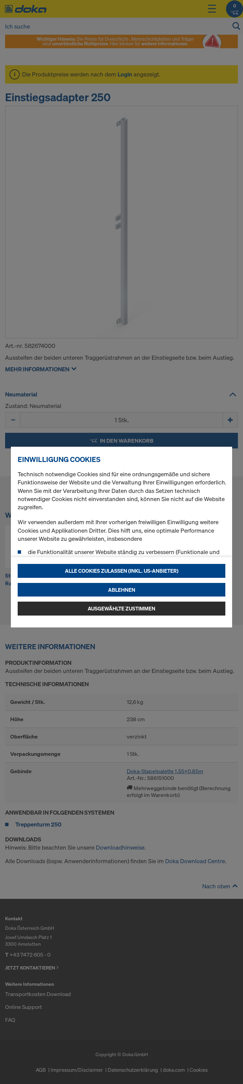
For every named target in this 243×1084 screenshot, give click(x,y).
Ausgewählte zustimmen (121, 608)
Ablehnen (121, 589)
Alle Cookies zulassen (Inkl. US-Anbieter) (121, 570)
